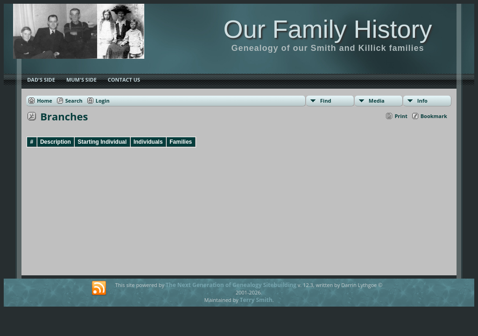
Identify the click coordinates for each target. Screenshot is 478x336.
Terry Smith (256, 300)
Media (377, 100)
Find (325, 100)
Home (44, 100)
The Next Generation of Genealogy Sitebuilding (231, 285)
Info (422, 100)
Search (74, 100)
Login (103, 100)
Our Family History (327, 29)
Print (400, 115)
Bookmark (434, 115)
